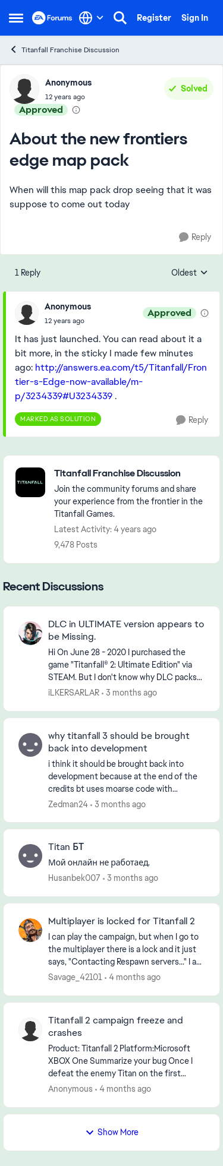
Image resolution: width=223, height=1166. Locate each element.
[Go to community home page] (52, 17)
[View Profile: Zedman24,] (30, 745)
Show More (112, 1132)
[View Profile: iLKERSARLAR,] (30, 633)
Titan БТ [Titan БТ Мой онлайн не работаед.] (66, 847)
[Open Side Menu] (16, 18)
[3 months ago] (129, 693)
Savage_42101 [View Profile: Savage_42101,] (75, 977)
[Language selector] (91, 18)
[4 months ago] (133, 977)
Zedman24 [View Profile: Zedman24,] (68, 803)
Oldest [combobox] (189, 273)
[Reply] (195, 237)
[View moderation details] (76, 110)
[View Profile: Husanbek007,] (30, 856)
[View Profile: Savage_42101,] (30, 930)
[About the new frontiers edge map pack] (68, 320)
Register (154, 17)
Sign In (194, 17)
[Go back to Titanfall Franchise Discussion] (131, 473)
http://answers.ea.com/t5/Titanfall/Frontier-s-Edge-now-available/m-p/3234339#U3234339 (111, 381)
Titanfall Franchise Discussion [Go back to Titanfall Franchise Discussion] (64, 50)
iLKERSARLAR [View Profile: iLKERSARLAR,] (73, 692)
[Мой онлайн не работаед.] (126, 863)
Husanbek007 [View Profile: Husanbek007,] (74, 878)
